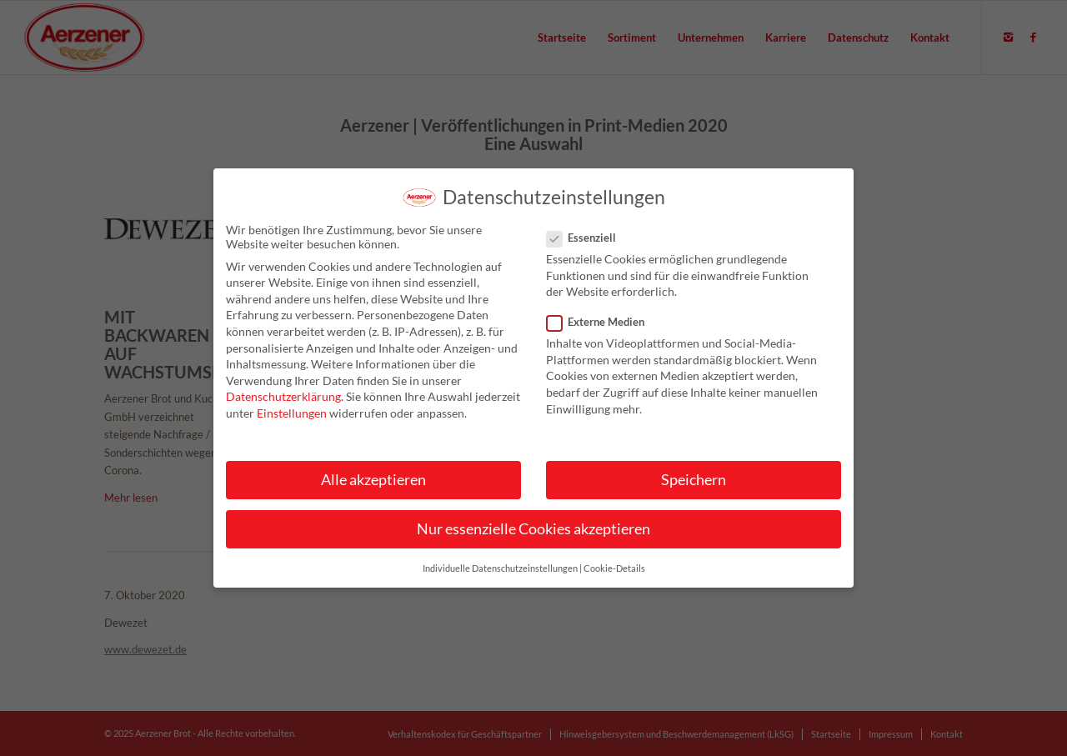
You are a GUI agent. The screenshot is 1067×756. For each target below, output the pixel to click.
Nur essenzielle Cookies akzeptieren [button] (533, 536)
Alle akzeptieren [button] (373, 487)
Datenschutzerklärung (283, 404)
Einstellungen (292, 420)
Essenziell (588, 244)
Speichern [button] (693, 487)
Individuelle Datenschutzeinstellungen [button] (500, 575)
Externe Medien (602, 329)
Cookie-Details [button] (614, 575)
